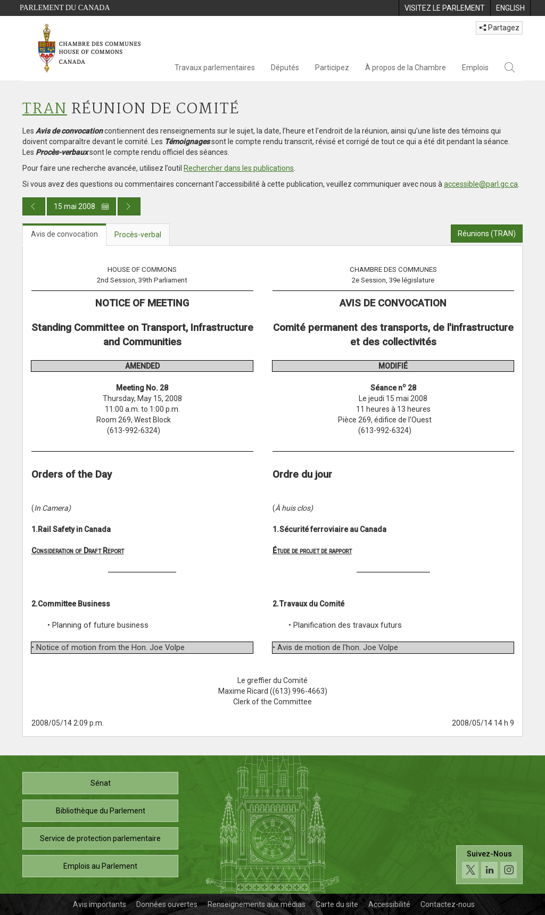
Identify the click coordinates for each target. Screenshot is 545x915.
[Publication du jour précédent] (33, 206)
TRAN (44, 109)
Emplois (475, 67)
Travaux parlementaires (215, 67)
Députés (285, 67)
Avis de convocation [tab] (64, 234)
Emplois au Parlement (100, 866)
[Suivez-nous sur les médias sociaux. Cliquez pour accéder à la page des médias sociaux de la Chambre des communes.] (489, 864)
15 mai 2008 (81, 206)
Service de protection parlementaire (100, 838)
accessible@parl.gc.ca (481, 184)
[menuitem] (444, 8)
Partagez (499, 27)
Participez (332, 67)
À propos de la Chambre (405, 67)
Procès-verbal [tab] (137, 234)
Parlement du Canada (65, 8)
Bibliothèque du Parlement (100, 810)
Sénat (100, 783)
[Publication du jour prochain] (129, 206)
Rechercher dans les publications (239, 168)
